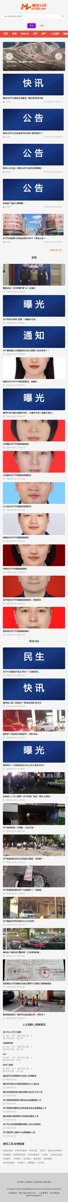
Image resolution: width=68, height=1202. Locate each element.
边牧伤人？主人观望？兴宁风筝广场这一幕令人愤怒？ (27, 796)
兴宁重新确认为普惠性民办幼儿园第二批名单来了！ (26, 350)
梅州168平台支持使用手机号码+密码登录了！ (23, 133)
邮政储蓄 (48, 1158)
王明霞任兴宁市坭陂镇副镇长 (16, 444)
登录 (32, 25)
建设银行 (38, 1158)
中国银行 (7, 1158)
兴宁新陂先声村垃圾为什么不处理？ (19, 921)
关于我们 (20, 1182)
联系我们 (29, 1182)
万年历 (42, 1150)
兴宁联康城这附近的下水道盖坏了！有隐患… (23, 890)
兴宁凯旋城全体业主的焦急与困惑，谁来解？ (23, 859)
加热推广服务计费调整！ (14, 203)
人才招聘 (54, 33)
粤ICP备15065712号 (27, 1193)
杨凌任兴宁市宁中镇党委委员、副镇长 (20, 381)
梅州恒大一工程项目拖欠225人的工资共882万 (23, 765)
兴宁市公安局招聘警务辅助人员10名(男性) (22, 1124)
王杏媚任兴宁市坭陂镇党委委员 (17, 475)
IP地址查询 (8, 1150)
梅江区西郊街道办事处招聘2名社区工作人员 (22, 1092)
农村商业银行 (9, 1163)
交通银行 (31, 1163)
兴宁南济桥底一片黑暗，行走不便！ (19, 827)
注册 (41, 25)
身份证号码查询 (55, 1150)
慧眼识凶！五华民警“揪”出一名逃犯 (19, 288)
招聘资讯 (40, 1024)
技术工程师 (8, 1065)
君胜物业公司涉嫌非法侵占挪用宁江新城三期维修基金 (27, 983)
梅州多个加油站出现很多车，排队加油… (21, 734)
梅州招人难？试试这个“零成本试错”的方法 (22, 703)
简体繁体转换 (19, 1154)
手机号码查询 (21, 1150)
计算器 (45, 1154)
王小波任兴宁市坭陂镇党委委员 (17, 506)
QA (4, 1054)
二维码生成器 (56, 1154)
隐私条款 (47, 1182)
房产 (44, 33)
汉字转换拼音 (33, 1154)
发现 (14, 33)
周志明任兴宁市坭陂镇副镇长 (16, 631)
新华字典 (33, 1150)
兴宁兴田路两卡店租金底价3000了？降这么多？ (24, 238)
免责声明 (38, 1182)
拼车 (35, 33)
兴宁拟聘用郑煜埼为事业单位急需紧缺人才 (22, 1100)
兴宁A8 (41, 1163)
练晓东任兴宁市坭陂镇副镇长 (16, 537)
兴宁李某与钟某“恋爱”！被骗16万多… (20, 319)
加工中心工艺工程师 (12, 1032)
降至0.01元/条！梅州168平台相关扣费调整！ (23, 168)
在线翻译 (7, 1154)
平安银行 (21, 1163)
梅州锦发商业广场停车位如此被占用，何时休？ (24, 1014)
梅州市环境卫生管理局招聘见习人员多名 (21, 1084)
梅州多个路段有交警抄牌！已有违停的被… (22, 952)
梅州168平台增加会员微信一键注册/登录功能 (23, 98)
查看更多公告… (57, 250)
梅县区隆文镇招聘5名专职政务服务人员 (20, 1116)
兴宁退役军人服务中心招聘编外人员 (19, 1132)
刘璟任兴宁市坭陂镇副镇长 (15, 569)
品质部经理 (8, 1043)
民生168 (25, 33)
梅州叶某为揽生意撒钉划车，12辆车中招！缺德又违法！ (28, 413)
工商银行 (17, 1158)
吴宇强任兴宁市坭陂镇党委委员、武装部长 (22, 600)
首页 (6, 33)
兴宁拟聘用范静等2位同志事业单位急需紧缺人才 (24, 1108)
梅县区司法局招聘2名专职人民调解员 (19, 1076)
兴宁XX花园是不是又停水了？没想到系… (21, 672)
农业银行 (27, 1158)
